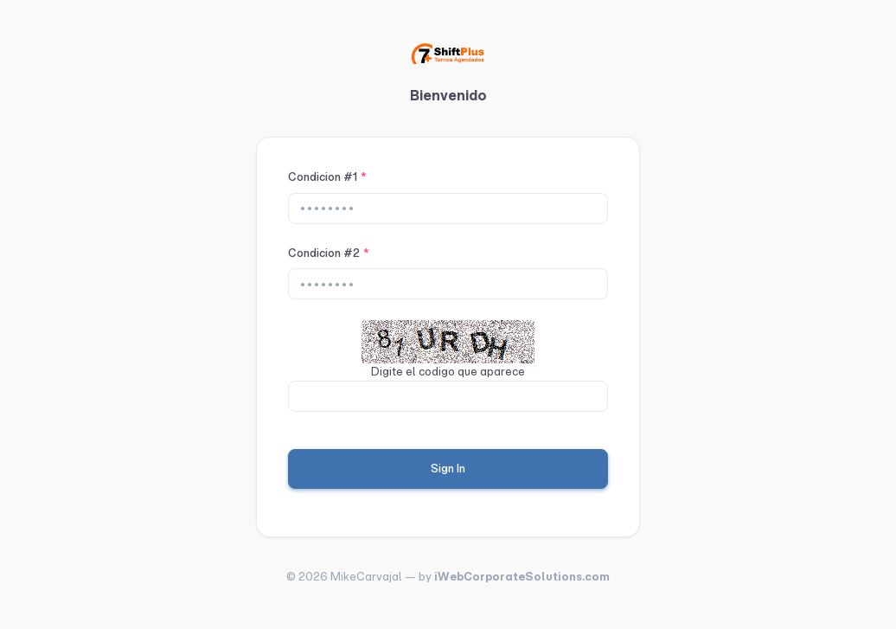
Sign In (448, 468)
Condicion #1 (327, 177)
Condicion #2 (328, 253)
